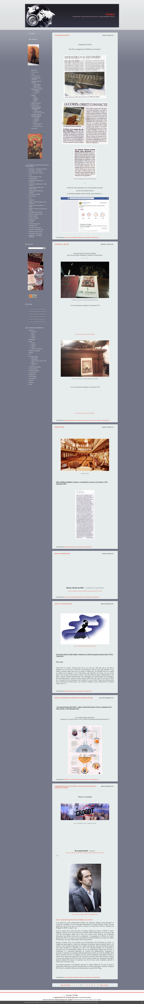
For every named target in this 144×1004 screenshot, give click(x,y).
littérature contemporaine (36, 348)
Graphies (36, 109)
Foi (30, 354)
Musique (31, 352)
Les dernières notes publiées (72, 997)
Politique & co (32, 374)
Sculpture (33, 337)
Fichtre (110, 14)
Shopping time (59, 427)
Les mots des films (33, 356)
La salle (35, 93)
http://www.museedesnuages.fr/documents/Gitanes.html (85, 646)
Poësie (32, 347)
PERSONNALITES (36, 103)
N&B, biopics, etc (38, 87)
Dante (35, 101)
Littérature (33, 345)
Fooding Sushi (32, 220)
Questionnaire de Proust (39, 112)
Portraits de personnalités (35, 367)
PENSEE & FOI (35, 105)
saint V (30, 174)
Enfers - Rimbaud (33, 216)
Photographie (32, 339)
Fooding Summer (33, 225)
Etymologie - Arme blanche (35, 171)
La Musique (36, 90)
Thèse (30, 384)
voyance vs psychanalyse (63, 603)
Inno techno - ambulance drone (36, 229)
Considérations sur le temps (35, 212)
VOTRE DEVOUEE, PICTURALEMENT (36, 115)
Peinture (33, 336)
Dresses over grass (38, 123)
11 (94, 985)
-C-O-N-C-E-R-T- (35, 76)
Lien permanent (86, 237)
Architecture (34, 331)
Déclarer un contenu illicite (48, 999)
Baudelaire (36, 99)
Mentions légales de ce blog (61, 999)
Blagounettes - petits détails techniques (35, 236)
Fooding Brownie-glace (34, 223)
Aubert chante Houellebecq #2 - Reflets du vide (36, 188)
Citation (33, 342)
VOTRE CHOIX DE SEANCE (36, 82)
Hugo (35, 96)
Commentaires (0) (105, 420)
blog (100, 999)
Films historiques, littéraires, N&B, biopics (38, 361)
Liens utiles (34, 128)
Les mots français (37, 111)
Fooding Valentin (33, 178)
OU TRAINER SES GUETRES (36, 78)
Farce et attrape (32, 376)
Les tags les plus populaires (85, 997)
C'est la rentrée (32, 196)
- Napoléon (85, 851)
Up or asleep (36, 117)
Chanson (31, 380)
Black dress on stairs (38, 126)
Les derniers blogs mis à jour (59, 997)
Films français (37, 85)
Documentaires (34, 357)
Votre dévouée (32, 378)
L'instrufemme (37, 91)
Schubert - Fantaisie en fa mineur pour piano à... (38, 209)
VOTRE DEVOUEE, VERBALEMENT (36, 107)
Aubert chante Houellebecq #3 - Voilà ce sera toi (38, 184)
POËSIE (33, 95)
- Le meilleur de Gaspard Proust (85, 588)
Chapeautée (36, 119)
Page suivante (104, 985)
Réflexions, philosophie (34, 350)
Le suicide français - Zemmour (36, 173)
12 (97, 985)
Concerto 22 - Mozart (62, 244)
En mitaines (36, 120)
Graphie (33, 344)
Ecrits (30, 341)
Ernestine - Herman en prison (36, 214)
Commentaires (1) (95, 237)
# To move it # (34, 72)
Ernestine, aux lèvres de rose (35, 231)
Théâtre (33, 364)
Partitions (31, 382)
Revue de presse (33, 372)
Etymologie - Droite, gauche (35, 233)
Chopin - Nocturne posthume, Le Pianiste (36, 206)
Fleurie (35, 122)
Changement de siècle (62, 35)
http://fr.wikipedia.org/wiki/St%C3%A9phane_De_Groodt (74, 920)
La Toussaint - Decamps (34, 194)
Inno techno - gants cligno (35, 227)
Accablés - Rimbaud (34, 218)
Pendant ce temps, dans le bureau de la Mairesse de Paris (74, 698)
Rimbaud (36, 98)
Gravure (33, 334)
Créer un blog (69, 995)
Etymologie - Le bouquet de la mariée (38, 169)
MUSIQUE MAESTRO (37, 89)
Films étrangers (37, 84)
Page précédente (66, 985)
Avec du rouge (37, 124)
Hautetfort (76, 995)
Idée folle (31, 222)
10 (92, 985)
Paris (30, 198)
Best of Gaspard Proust (62, 553)
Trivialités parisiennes (34, 370)
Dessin (32, 333)
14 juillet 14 (32, 200)
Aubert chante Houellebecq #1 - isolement (36, 191)
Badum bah (34, 70)
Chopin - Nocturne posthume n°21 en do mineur (37, 202)
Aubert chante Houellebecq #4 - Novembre (36, 181)
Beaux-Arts (31, 330)
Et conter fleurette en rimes (35, 176)
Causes (33, 74)
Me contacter (33, 39)
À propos (32, 33)
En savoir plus (94, 1002)
